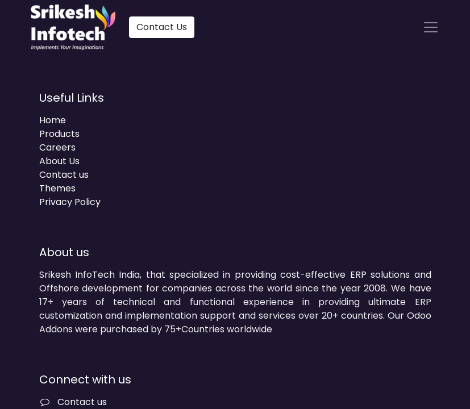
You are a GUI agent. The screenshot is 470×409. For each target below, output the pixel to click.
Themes (57, 188)
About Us (59, 161)
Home (52, 120)
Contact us (64, 174)
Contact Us (161, 27)
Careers (57, 147)
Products (59, 133)
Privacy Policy (70, 201)
